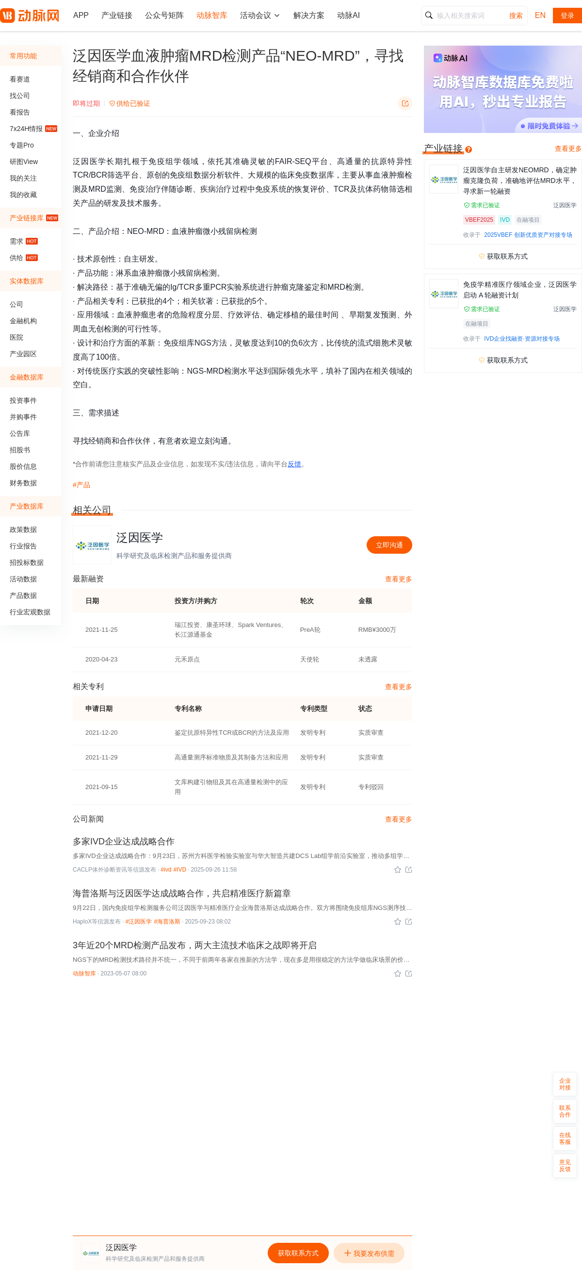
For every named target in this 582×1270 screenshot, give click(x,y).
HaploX (82, 921)
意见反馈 (565, 1165)
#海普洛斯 (167, 921)
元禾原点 (187, 659)
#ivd (166, 869)
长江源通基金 (193, 634)
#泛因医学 (139, 921)
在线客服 (565, 1138)
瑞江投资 (187, 624)
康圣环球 (218, 624)
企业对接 (565, 1084)
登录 (567, 15)
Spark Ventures (259, 624)
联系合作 (565, 1111)
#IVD (179, 869)
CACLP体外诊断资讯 (100, 869)
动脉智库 (84, 973)
